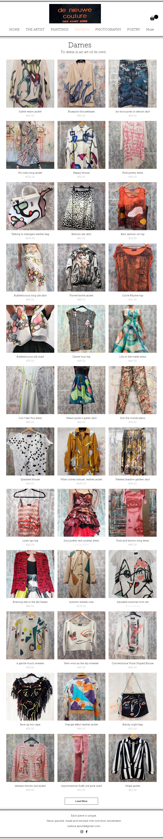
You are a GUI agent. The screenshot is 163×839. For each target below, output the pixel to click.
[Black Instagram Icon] (82, 832)
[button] (154, 17)
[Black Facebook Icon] (87, 832)
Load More (81, 801)
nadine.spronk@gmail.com (83, 826)
